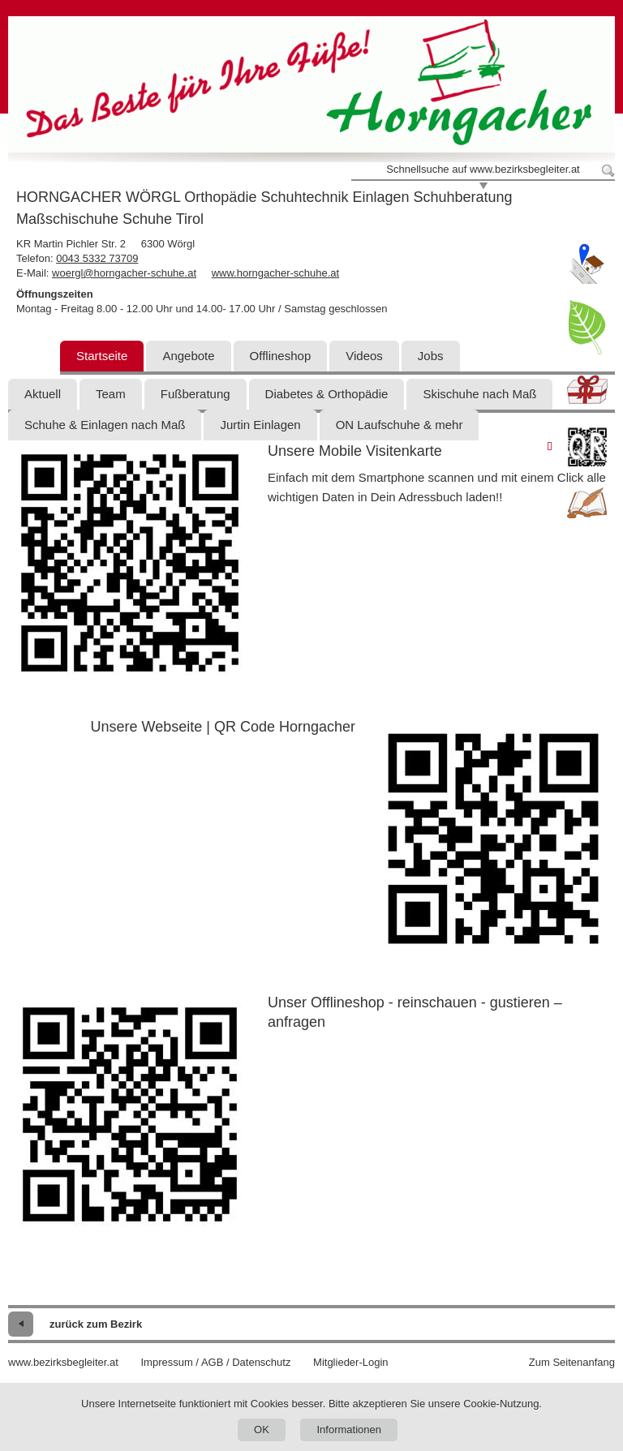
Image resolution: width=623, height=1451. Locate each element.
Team (111, 394)
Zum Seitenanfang (572, 1362)
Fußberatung (195, 394)
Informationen (348, 1429)
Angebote (188, 356)
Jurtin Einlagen (260, 424)
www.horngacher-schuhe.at (276, 273)
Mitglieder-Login (351, 1362)
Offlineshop (281, 356)
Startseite (101, 356)
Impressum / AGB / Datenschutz (215, 1362)
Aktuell (42, 394)
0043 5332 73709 (97, 258)
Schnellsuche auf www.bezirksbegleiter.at (482, 169)
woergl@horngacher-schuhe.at (124, 273)
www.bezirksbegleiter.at (63, 1362)
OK (261, 1429)
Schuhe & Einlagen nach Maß (104, 424)
